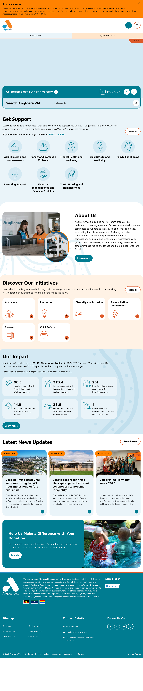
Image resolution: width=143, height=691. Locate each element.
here (53, 11)
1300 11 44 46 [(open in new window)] (39, 14)
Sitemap (80, 686)
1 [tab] (108, 92)
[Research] (18, 339)
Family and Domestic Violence (43, 158)
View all (132, 135)
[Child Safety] (54, 339)
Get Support (8, 659)
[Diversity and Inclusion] (89, 316)
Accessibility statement (62, 686)
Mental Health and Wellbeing (71, 158)
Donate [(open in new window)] (15, 582)
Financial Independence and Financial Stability (43, 187)
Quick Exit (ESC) (136, 39)
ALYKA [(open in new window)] (138, 686)
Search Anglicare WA (23, 103)
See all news (130, 467)
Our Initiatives (8, 664)
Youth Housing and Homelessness (71, 186)
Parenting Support (15, 184)
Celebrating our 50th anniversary (29, 91)
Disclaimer (29, 686)
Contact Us (33, 669)
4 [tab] (115, 92)
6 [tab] (120, 92)
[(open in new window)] (81, 672)
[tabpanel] (71, 68)
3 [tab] (112, 92)
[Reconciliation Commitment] (124, 316)
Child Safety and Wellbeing (100, 158)
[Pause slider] (103, 92)
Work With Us (8, 669)
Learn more (11, 436)
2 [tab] (110, 92)
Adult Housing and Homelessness (15, 158)
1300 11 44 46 (57, 138)
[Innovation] (54, 316)
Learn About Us (35, 664)
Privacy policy (43, 686)
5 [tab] (117, 92)
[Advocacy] (18, 316)
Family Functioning (128, 156)
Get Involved (34, 659)
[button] (138, 3)
